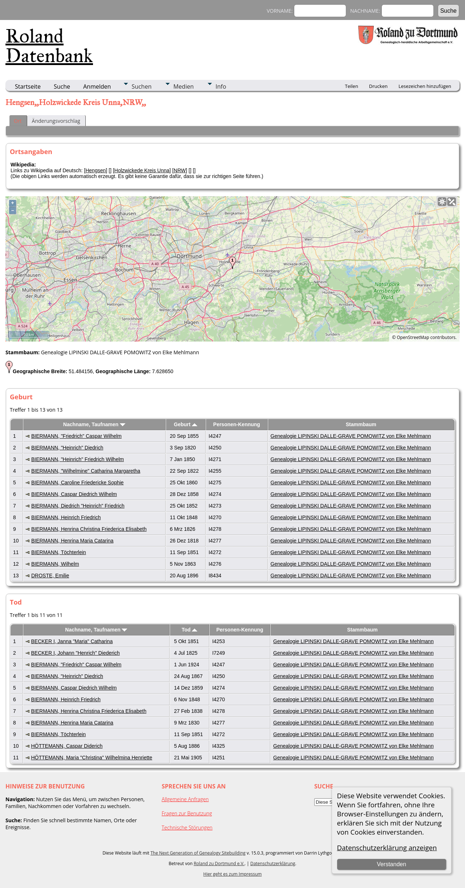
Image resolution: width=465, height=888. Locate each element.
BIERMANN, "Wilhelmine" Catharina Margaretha (85, 471)
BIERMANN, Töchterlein (58, 552)
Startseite (28, 86)
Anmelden (97, 86)
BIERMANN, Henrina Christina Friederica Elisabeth (88, 529)
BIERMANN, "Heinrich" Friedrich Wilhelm (77, 459)
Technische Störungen (187, 827)
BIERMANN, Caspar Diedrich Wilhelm (74, 494)
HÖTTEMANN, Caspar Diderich (66, 746)
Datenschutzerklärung (272, 863)
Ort (18, 120)
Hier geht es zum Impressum (232, 874)
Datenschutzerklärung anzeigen (387, 847)
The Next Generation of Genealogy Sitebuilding (198, 853)
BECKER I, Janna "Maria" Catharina (72, 641)
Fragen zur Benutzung (187, 813)
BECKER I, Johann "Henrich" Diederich (75, 653)
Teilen (351, 86)
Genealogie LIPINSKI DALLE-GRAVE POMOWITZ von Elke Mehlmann (351, 436)
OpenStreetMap (413, 337)
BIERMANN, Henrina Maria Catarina (72, 541)
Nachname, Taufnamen (94, 424)
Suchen (141, 86)
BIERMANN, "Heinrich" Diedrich (67, 448)
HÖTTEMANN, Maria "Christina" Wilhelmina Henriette (91, 757)
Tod (190, 630)
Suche (62, 86)
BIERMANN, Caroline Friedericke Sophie (77, 482)
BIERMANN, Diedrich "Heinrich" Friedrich (78, 506)
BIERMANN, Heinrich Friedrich (66, 517)
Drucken (378, 86)
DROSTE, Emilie (50, 575)
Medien (183, 86)
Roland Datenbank (49, 46)
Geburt (186, 424)
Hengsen (95, 170)
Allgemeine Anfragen (185, 799)
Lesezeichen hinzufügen (425, 86)
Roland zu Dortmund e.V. (219, 863)
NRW (180, 170)
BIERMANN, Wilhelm (55, 564)
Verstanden (391, 864)
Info (220, 86)
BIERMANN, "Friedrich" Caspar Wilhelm (76, 436)
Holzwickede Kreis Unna (142, 170)
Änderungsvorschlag (56, 120)
